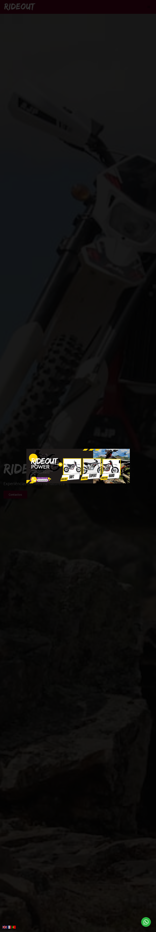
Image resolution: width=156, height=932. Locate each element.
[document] (78, 466)
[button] (125, 453)
